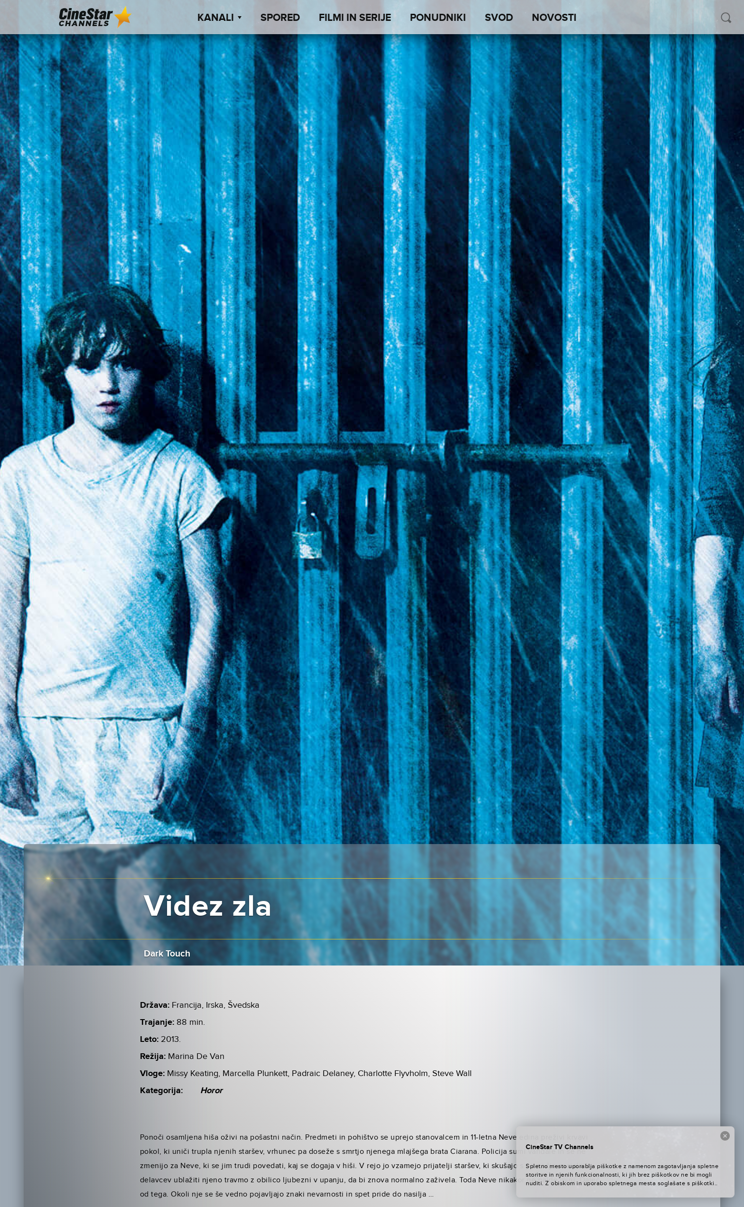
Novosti (554, 18)
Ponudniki (438, 18)
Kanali (219, 18)
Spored (280, 18)
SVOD (499, 18)
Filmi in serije (355, 18)
